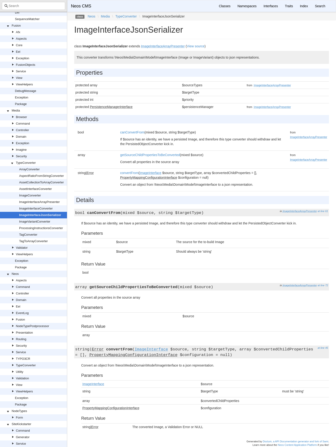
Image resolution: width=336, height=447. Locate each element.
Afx (18, 32)
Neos (15, 274)
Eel (18, 51)
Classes (225, 6)
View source (195, 46)
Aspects (21, 38)
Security (21, 156)
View (19, 78)
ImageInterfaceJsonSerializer (40, 215)
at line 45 (323, 347)
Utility (19, 372)
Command (23, 123)
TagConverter (28, 234)
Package (21, 104)
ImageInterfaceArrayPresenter (39, 202)
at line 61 (323, 211)
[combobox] (33, 6)
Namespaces (247, 6)
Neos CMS (81, 6)
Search (320, 6)
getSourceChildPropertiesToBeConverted (150, 155)
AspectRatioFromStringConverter (41, 176)
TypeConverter (26, 162)
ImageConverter (30, 195)
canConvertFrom (132, 132)
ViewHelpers (24, 84)
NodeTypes (19, 411)
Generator (23, 437)
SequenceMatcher (27, 19)
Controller (22, 130)
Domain (21, 136)
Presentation (24, 332)
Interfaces (270, 6)
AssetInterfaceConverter (35, 189)
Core (19, 45)
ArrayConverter (29, 169)
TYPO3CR (23, 358)
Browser (21, 117)
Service (21, 71)
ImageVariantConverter (34, 221)
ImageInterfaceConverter (36, 208)
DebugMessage (25, 91)
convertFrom (129, 173)
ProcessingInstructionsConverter (41, 228)
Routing (21, 339)
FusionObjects (25, 64)
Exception (22, 58)
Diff (17, 12)
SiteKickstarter (21, 424)
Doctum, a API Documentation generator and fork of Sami (295, 441)
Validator (22, 247)
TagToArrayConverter (33, 241)
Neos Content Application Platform (297, 445)
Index (304, 6)
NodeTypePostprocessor (32, 326)
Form (19, 417)
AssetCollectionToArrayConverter (41, 182)
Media (16, 110)
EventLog (22, 313)
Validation (22, 378)
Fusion (16, 25)
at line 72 (323, 285)
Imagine (21, 149)
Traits (289, 6)
